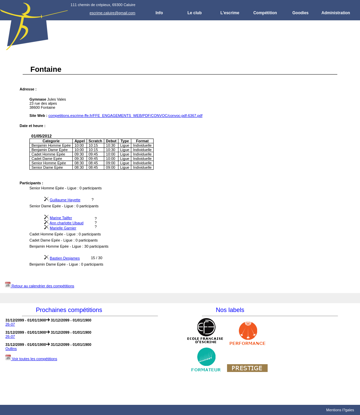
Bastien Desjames (65, 258)
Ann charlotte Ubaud (66, 223)
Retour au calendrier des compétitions (39, 286)
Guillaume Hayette (65, 200)
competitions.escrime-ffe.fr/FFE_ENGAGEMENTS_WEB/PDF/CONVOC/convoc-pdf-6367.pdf (125, 115)
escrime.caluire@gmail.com (112, 13)
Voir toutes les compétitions (31, 359)
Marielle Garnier (63, 228)
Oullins (11, 349)
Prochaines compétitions (69, 310)
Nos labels (230, 310)
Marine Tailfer (61, 218)
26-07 (10, 324)
